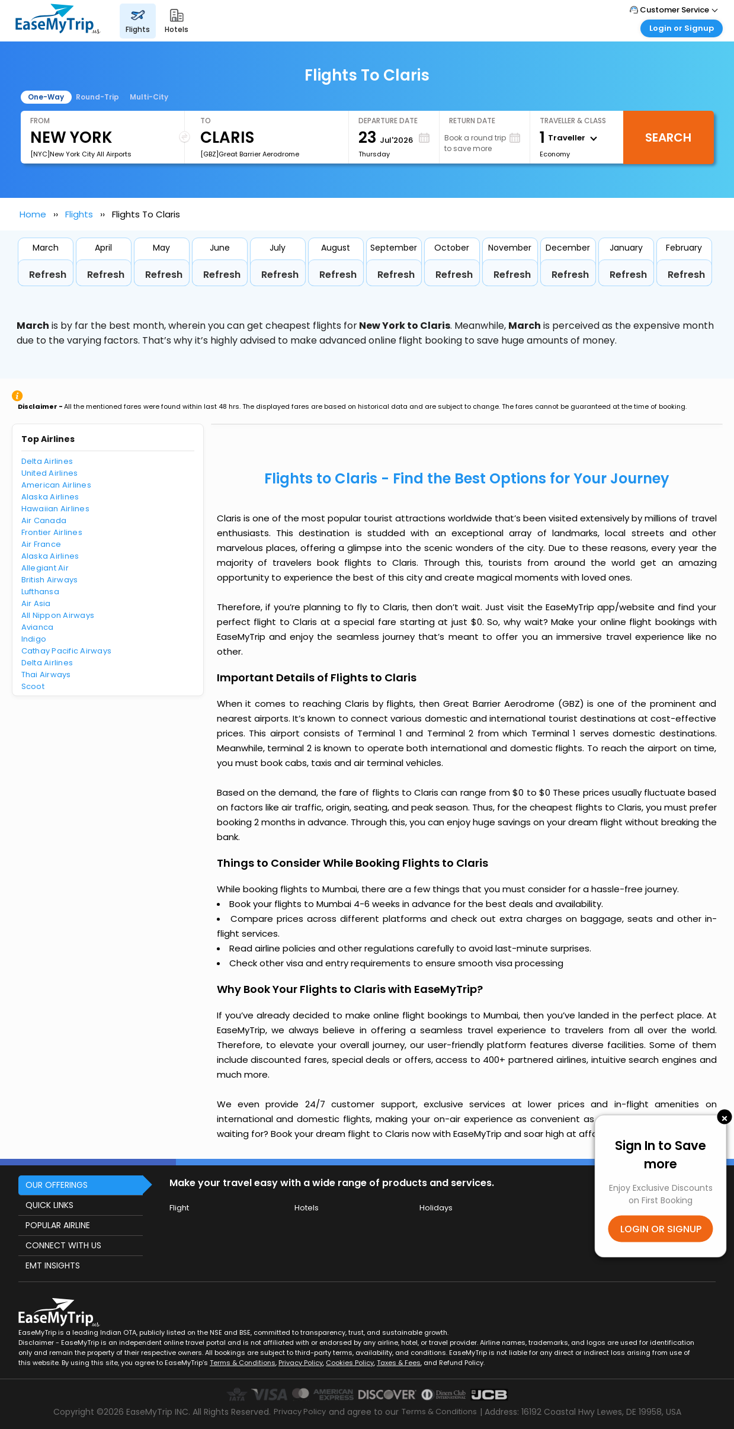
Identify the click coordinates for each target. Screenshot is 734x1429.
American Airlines (56, 485)
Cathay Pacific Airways (66, 650)
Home (33, 214)
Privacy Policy (300, 1362)
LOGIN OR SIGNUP (660, 1228)
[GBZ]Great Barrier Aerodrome (249, 154)
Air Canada (44, 520)
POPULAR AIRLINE (57, 1225)
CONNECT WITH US (63, 1245)
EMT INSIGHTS (52, 1265)
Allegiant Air (45, 567)
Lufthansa (40, 591)
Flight (179, 1207)
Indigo (34, 639)
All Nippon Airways (58, 615)
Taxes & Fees (399, 1362)
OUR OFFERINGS (56, 1185)
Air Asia (36, 603)
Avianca (37, 627)
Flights (79, 214)
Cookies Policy (350, 1362)
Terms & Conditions (242, 1362)
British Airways (49, 579)
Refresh (47, 274)
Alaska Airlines (50, 496)
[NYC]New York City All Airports (81, 154)
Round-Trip (97, 97)
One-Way (46, 97)
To (205, 121)
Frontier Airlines (51, 532)
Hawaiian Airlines (55, 508)
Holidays (436, 1207)
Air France (41, 544)
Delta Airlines (47, 461)
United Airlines (49, 473)
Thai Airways (46, 674)
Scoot (32, 686)
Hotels (306, 1207)
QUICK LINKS (49, 1205)
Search (668, 137)
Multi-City (149, 97)
